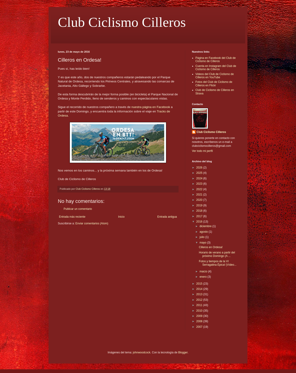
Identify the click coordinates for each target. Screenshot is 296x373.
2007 (199, 326)
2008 (199, 321)
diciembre (206, 226)
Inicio (121, 216)
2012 (199, 299)
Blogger (183, 352)
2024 (199, 178)
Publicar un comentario (78, 209)
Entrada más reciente (72, 216)
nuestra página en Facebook (150, 107)
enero (203, 276)
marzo (204, 271)
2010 (199, 310)
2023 (199, 183)
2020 (199, 200)
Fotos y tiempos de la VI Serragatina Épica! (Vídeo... (217, 263)
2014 (199, 289)
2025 (199, 172)
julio (202, 237)
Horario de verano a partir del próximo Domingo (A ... (217, 254)
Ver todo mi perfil (202, 151)
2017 (199, 216)
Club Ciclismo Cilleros (122, 22)
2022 (199, 189)
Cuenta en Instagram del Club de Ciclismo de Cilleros (215, 67)
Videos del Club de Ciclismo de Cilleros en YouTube (214, 75)
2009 (199, 316)
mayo (203, 242)
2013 (199, 294)
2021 (199, 194)
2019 (199, 205)
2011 (199, 305)
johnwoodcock (141, 352)
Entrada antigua (167, 216)
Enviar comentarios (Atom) (91, 223)
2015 (199, 283)
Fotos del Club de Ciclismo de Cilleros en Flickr (213, 83)
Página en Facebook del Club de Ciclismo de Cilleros (215, 59)
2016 (199, 221)
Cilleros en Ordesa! (211, 247)
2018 (199, 210)
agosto (204, 231)
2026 (199, 167)
